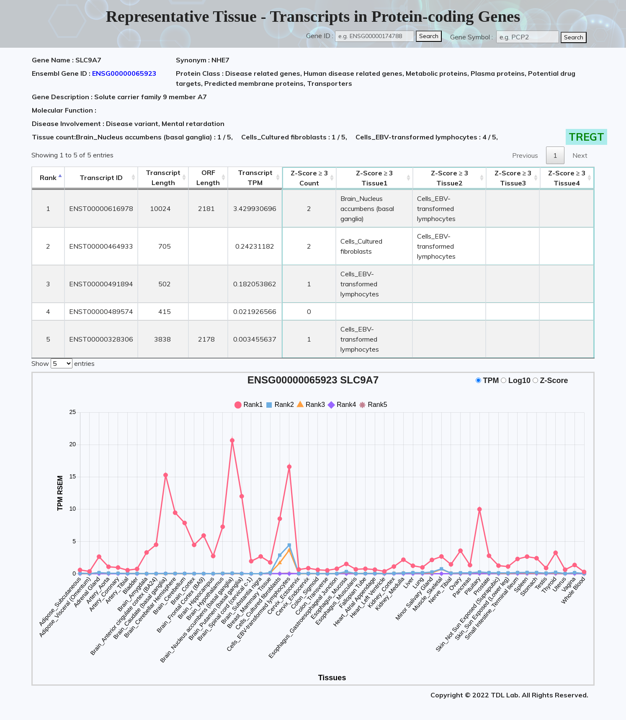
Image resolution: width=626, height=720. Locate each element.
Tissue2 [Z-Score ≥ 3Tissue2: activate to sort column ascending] (450, 178)
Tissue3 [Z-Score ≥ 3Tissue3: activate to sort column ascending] (513, 178)
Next (579, 155)
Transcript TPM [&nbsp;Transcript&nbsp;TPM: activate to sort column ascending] (255, 177)
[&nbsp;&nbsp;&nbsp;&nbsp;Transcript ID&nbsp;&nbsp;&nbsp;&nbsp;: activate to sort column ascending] (101, 177)
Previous (525, 155)
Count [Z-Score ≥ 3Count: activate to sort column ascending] (309, 178)
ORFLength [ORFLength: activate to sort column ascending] (208, 177)
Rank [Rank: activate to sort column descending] (48, 177)
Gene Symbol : (472, 37)
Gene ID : (319, 35)
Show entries (63, 362)
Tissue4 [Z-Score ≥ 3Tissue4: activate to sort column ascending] (567, 178)
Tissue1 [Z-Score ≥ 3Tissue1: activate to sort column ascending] (375, 178)
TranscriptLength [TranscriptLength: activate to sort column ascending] (163, 177)
